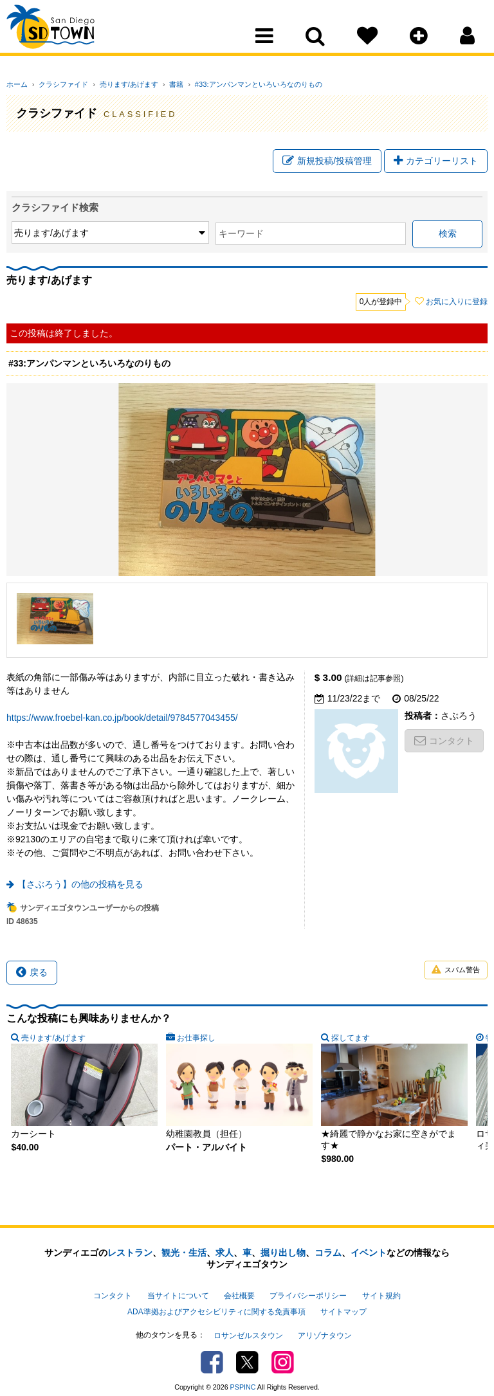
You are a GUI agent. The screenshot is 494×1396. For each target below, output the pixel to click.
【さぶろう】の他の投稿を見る (80, 885)
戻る (32, 973)
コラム (328, 1254)
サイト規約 (381, 1295)
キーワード (160, 235)
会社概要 (239, 1295)
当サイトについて (178, 1295)
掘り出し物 (283, 1254)
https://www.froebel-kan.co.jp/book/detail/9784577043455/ (122, 718)
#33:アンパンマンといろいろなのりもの (239, 84)
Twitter (247, 1354)
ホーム (17, 84)
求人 (224, 1254)
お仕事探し (151, 1038)
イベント (369, 1254)
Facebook (212, 1354)
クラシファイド (59, 84)
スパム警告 (456, 971)
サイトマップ (343, 1307)
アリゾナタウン (325, 1328)
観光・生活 (183, 1254)
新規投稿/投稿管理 (327, 162)
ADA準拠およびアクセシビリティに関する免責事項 (216, 1307)
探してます (260, 1038)
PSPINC (243, 1378)
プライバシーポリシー (308, 1295)
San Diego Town (62, 35)
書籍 (162, 84)
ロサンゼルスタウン (248, 1328)
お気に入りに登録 (457, 302)
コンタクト (444, 741)
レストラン (129, 1254)
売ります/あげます (119, 84)
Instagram (282, 1354)
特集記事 (366, 1038)
